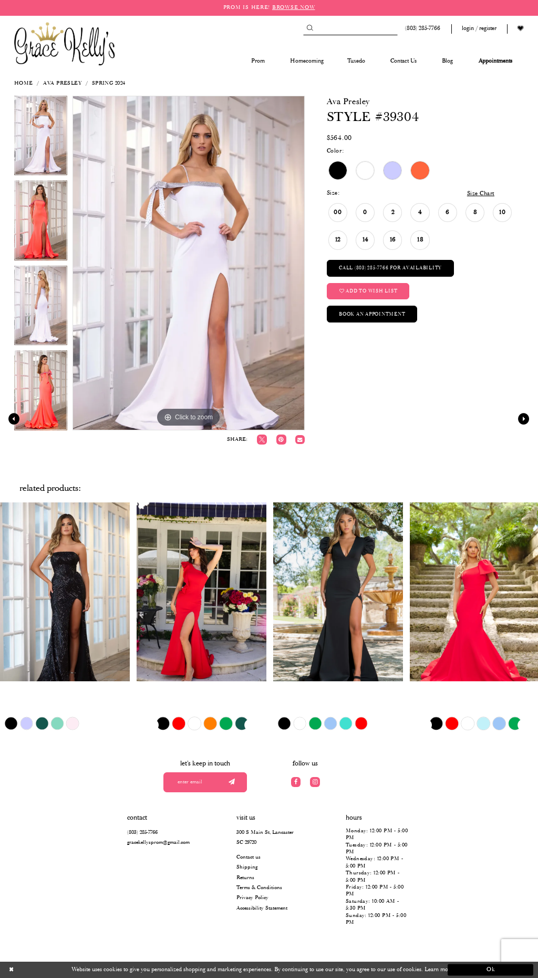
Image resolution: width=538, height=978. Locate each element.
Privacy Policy (252, 898)
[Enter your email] (205, 782)
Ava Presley (62, 83)
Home (23, 83)
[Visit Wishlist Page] (520, 29)
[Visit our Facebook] (296, 782)
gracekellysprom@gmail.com (158, 842)
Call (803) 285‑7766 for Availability (390, 268)
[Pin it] (281, 440)
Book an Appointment (372, 314)
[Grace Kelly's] (64, 43)
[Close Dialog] (47, 970)
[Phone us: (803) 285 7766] (421, 29)
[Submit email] (231, 782)
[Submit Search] (309, 28)
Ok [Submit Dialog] (491, 969)
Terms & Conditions (259, 888)
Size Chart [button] (480, 193)
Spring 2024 (109, 83)
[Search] (350, 28)
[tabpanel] (40, 138)
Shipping (246, 867)
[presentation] (65, 591)
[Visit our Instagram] (315, 782)
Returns (245, 878)
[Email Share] (299, 439)
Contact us (248, 857)
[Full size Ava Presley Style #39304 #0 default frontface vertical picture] (188, 263)
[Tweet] (262, 440)
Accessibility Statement (261, 908)
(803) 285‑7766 (142, 832)
